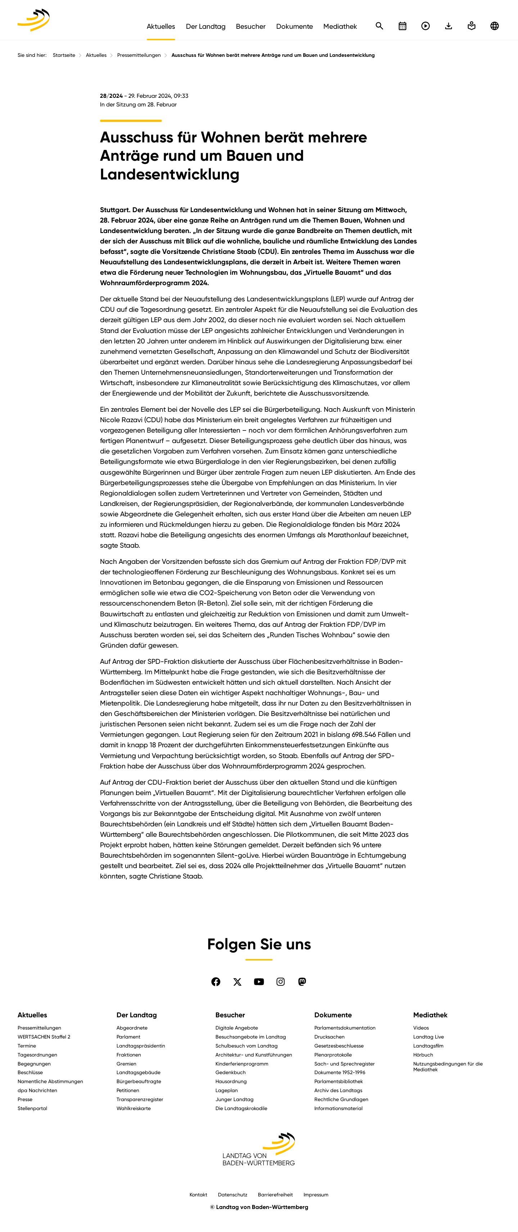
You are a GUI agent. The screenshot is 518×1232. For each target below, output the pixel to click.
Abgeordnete (132, 1028)
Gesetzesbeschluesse (339, 1045)
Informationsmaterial (338, 1108)
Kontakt (198, 1194)
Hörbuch (423, 1054)
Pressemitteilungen (139, 55)
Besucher (230, 1015)
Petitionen (128, 1090)
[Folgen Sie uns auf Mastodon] (302, 982)
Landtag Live (428, 1036)
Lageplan (226, 1090)
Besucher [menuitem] (250, 26)
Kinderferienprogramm (241, 1063)
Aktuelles (96, 55)
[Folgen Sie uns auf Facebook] (216, 982)
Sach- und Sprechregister (344, 1063)
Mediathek (430, 1015)
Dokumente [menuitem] (294, 26)
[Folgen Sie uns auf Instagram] (280, 982)
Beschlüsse (30, 1072)
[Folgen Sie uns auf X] (237, 982)
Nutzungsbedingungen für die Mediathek (448, 1066)
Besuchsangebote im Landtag (250, 1036)
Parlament (128, 1036)
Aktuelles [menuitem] (161, 26)
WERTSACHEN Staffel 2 (44, 1036)
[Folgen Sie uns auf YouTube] (259, 982)
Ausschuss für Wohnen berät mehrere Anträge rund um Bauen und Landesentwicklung (273, 55)
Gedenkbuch (230, 1072)
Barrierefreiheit (275, 1194)
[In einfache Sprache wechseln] (448, 26)
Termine (27, 1045)
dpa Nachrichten (37, 1090)
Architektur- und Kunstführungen (253, 1054)
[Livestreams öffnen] (425, 26)
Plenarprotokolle (333, 1054)
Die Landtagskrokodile (241, 1108)
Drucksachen (329, 1036)
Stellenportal (32, 1108)
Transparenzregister (140, 1099)
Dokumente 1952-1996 (339, 1072)
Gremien (126, 1063)
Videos (421, 1028)
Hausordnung (231, 1081)
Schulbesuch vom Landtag (246, 1045)
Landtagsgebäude (138, 1072)
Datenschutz (232, 1194)
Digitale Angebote (236, 1028)
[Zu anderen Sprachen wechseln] (494, 26)
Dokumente (333, 1015)
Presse (25, 1099)
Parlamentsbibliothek (338, 1081)
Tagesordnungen (37, 1054)
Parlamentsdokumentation (345, 1028)
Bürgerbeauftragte (139, 1081)
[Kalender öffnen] (402, 26)
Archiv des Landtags (338, 1090)
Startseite (64, 55)
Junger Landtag (234, 1099)
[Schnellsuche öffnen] (379, 26)
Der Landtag (137, 1015)
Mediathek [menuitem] (340, 26)
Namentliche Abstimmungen (50, 1081)
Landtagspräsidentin (141, 1045)
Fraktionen (129, 1054)
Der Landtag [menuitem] (206, 26)
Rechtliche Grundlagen (341, 1099)
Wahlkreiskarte (134, 1108)
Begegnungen (34, 1063)
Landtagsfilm (428, 1045)
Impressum (316, 1194)
